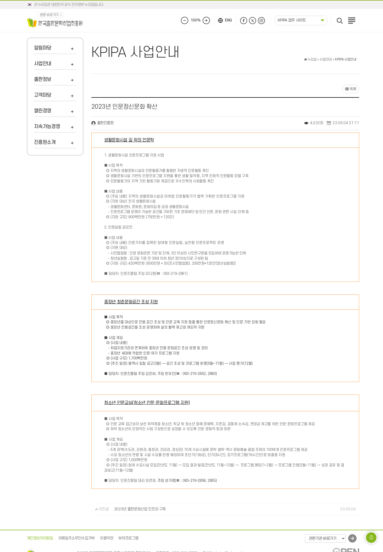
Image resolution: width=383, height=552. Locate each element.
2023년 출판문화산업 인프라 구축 (140, 509)
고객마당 (43, 95)
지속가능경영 (47, 126)
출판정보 (43, 79)
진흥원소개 (45, 142)
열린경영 (43, 111)
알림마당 (43, 48)
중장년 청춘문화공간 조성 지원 (131, 302)
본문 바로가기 (49, 15)
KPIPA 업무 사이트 (292, 20)
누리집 (310, 59)
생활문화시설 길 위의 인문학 (129, 140)
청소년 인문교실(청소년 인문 (147, 402)
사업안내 (43, 64)
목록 (350, 89)
